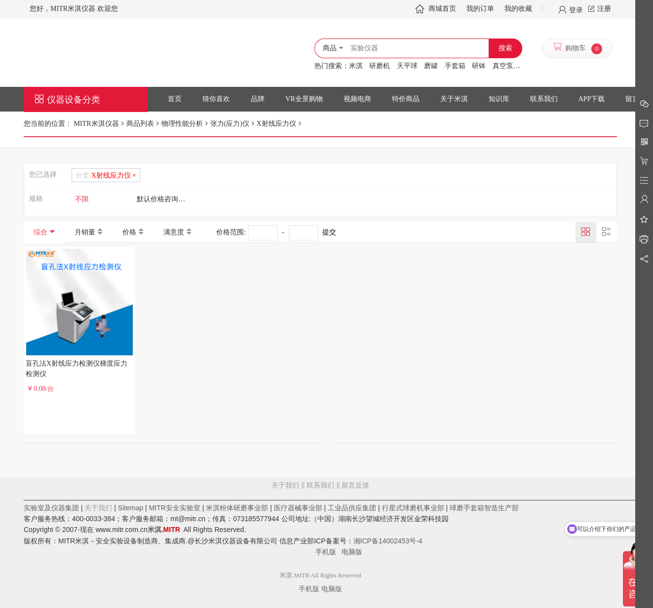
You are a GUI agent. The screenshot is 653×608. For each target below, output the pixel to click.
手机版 (328, 552)
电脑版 (352, 552)
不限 (82, 199)
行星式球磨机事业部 (413, 508)
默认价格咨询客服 (164, 199)
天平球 (407, 66)
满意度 (173, 232)
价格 (129, 232)
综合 (40, 232)
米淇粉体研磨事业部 (237, 508)
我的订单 (480, 8)
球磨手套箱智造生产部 (484, 508)
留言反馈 (320, 525)
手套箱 (455, 66)
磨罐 (431, 66)
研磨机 (379, 66)
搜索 (505, 48)
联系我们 (320, 485)
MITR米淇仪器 (95, 123)
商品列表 (140, 123)
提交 (329, 232)
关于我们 (285, 485)
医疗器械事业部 (298, 508)
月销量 (85, 232)
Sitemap (130, 508)
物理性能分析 (182, 123)
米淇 (356, 66)
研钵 (479, 66)
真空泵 (503, 66)
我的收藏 (518, 8)
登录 (576, 9)
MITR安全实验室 (174, 508)
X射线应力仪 (276, 123)
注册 (604, 8)
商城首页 (442, 8)
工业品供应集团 (352, 508)
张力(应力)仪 (229, 123)
